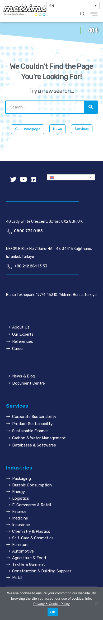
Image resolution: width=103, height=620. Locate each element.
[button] (27, 129)
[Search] (90, 107)
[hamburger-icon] (94, 14)
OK (52, 612)
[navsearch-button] (82, 14)
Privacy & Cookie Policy (51, 604)
